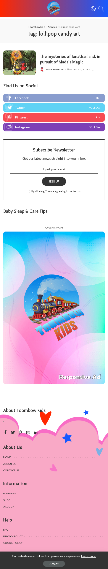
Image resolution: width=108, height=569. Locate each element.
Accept (54, 564)
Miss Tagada (55, 69)
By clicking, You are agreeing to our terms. (56, 191)
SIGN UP (54, 181)
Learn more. (88, 556)
